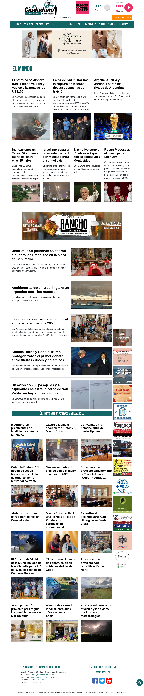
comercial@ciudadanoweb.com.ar (43, 677)
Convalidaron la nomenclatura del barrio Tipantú (92, 428)
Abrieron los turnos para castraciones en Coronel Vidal (25, 517)
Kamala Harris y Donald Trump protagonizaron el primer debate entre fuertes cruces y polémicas (38, 356)
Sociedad (50, 24)
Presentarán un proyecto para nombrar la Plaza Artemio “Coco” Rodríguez (96, 472)
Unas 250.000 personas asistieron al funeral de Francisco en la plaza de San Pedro (39, 255)
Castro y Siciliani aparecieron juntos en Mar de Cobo (61, 428)
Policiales (28, 24)
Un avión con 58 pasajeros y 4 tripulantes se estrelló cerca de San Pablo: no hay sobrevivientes (40, 389)
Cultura (78, 24)
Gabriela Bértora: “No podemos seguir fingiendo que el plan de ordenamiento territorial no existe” (25, 474)
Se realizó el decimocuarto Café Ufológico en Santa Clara (94, 518)
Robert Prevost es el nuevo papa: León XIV (117, 153)
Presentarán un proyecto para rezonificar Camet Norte (93, 564)
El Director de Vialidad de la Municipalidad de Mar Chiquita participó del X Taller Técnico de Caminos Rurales (26, 566)
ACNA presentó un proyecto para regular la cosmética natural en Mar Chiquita (27, 611)
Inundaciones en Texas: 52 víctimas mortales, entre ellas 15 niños (25, 155)
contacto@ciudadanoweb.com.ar (41, 675)
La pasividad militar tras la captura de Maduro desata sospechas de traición (71, 85)
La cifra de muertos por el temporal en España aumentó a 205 (40, 321)
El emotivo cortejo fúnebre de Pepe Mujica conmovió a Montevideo (87, 155)
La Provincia (90, 24)
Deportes (60, 24)
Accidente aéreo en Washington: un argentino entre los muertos (40, 290)
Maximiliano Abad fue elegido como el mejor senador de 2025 (61, 471)
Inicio (18, 24)
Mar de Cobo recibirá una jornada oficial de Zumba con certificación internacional (60, 520)
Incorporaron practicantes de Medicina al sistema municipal (24, 430)
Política (39, 24)
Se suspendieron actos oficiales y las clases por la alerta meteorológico (96, 611)
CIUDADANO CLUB (122, 17)
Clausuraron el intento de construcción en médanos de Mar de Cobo (61, 564)
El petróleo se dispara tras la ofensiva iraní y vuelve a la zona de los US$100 (28, 85)
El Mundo (112, 24)
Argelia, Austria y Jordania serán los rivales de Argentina (109, 83)
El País (102, 24)
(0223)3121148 (35, 682)
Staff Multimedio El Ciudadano (102, 667)
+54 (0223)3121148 (36, 680)
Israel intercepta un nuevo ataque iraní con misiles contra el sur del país (56, 155)
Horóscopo (123, 24)
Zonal (70, 24)
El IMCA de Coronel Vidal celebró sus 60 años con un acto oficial (59, 611)
